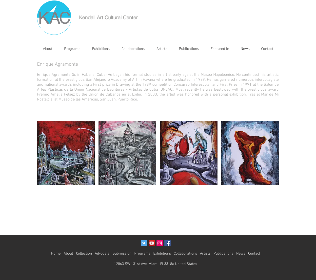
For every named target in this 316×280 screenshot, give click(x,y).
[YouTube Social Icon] (152, 243)
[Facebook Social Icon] (167, 243)
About (68, 253)
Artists (205, 253)
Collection (84, 253)
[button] (66, 153)
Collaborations (185, 253)
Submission (122, 253)
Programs (142, 253)
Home (56, 253)
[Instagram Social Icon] (160, 243)
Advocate (102, 253)
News (240, 253)
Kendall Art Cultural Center (108, 17)
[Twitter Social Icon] (144, 243)
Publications (223, 253)
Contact (254, 253)
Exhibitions (162, 253)
